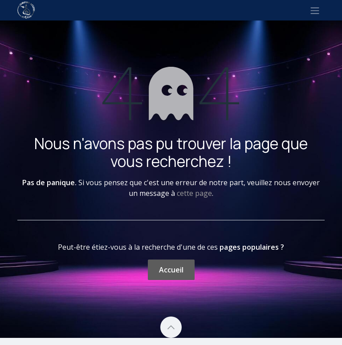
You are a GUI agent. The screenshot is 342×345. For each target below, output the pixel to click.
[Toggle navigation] (315, 10)
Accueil (171, 270)
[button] (171, 327)
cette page (194, 193)
